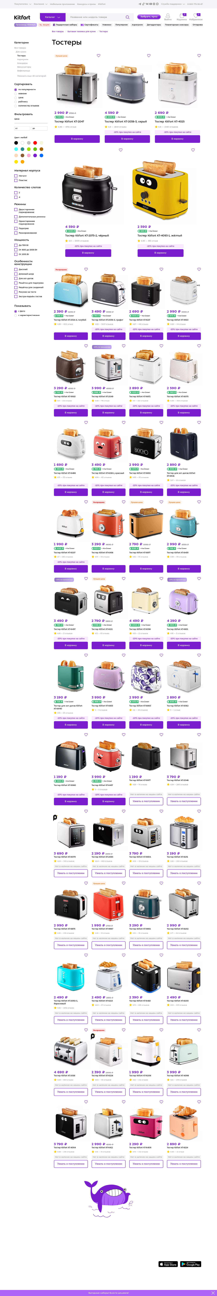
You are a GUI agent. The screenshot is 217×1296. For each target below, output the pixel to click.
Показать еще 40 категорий (31, 76)
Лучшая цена (61, 56)
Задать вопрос (174, 1239)
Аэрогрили (22, 60)
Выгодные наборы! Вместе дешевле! (108, 1293)
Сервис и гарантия (75, 1237)
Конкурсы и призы (86, 4)
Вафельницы (23, 71)
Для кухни (21, 52)
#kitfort (101, 4)
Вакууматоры (24, 67)
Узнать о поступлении (146, 801)
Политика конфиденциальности (132, 1251)
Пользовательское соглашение (131, 1255)
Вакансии (116, 1246)
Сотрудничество (121, 1241)
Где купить (69, 1246)
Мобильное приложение (62, 4)
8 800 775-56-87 (175, 1234)
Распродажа (61, 270)
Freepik (162, 1285)
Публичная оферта (123, 1260)
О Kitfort (115, 1237)
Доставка (68, 1241)
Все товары (20, 48)
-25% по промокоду (101, 347)
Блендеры (22, 63)
